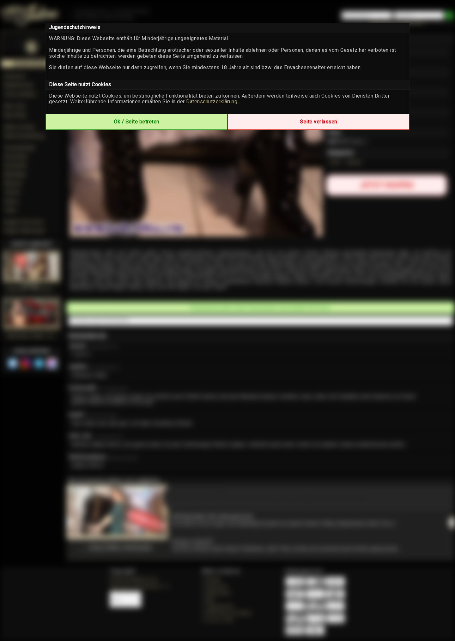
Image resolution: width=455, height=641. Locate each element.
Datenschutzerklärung (211, 102)
